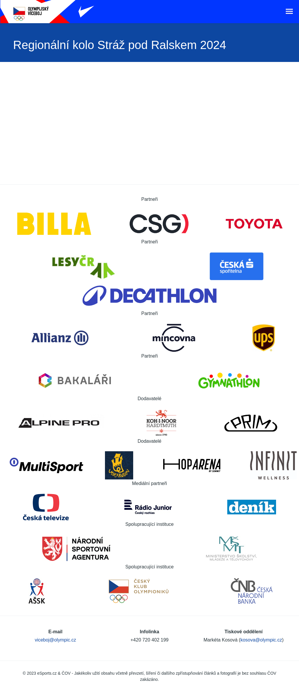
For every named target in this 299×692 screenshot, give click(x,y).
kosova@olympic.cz (261, 637)
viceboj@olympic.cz (55, 637)
